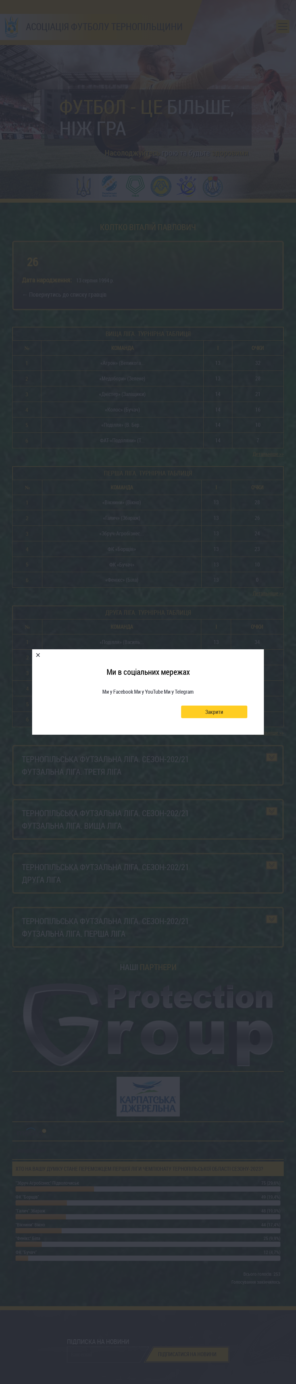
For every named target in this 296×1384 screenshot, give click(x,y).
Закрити (214, 712)
